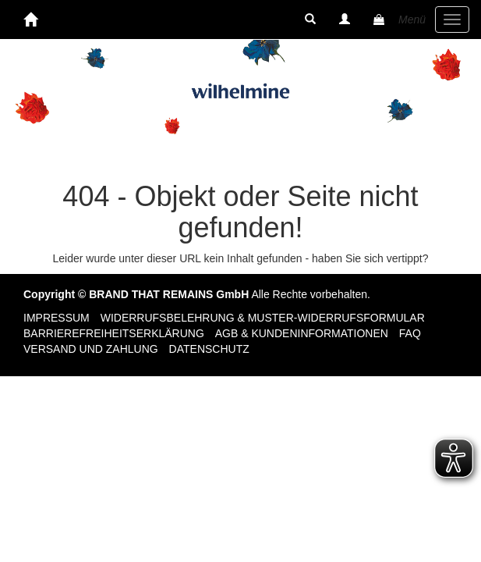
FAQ (410, 333)
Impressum (56, 317)
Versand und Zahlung (90, 349)
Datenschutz (209, 349)
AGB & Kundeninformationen (301, 333)
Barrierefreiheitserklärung (113, 333)
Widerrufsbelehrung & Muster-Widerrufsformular (263, 317)
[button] (310, 19)
